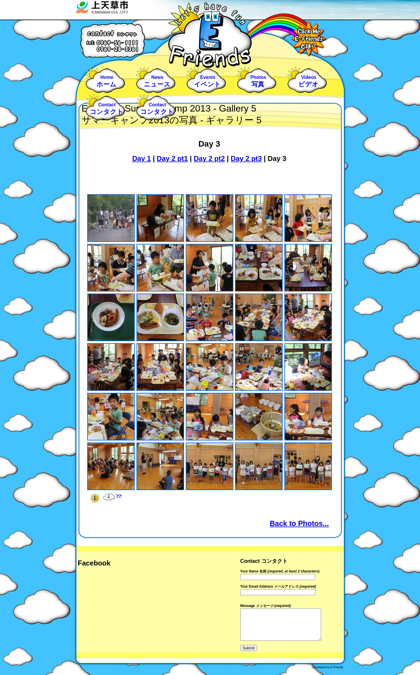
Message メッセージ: (257, 606)
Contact (107, 104)
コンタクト (106, 111)
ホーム (106, 84)
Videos (308, 77)
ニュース (157, 84)
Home (106, 77)
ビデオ (308, 84)
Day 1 (141, 158)
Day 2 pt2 (209, 158)
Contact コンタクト (264, 561)
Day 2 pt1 (172, 158)
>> (119, 495)
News (157, 77)
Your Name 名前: (254, 571)
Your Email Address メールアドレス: (270, 586)
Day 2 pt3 (246, 158)
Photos (258, 77)
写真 (257, 84)
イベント (207, 84)
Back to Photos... (299, 523)
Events (207, 77)
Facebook (94, 563)
